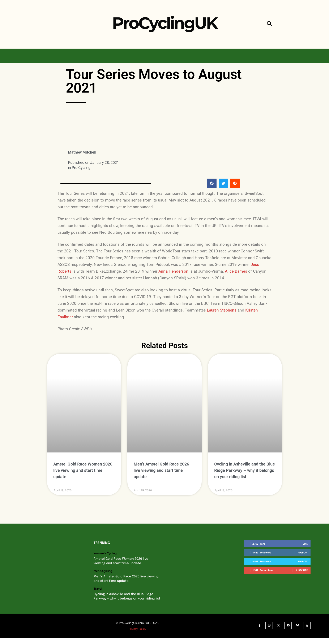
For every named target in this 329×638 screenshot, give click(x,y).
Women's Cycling (105, 553)
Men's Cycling (103, 571)
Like (305, 543)
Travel (98, 588)
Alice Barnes (236, 271)
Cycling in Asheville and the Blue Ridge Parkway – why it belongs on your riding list (244, 470)
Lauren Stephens (221, 310)
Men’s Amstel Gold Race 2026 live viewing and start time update (161, 470)
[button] (269, 24)
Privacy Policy (137, 629)
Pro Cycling (81, 167)
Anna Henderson (173, 271)
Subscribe (301, 570)
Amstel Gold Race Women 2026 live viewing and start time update (82, 470)
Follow (303, 552)
